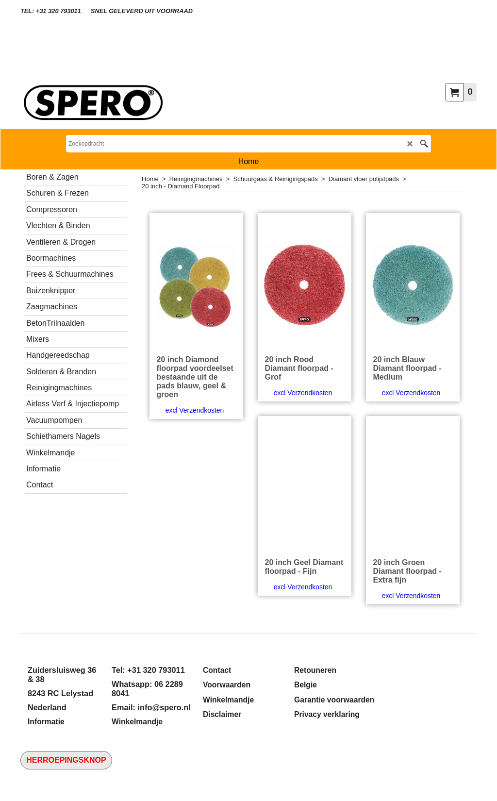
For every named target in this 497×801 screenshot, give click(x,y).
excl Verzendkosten (195, 410)
